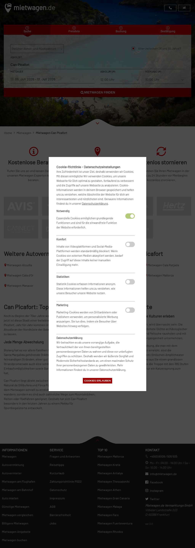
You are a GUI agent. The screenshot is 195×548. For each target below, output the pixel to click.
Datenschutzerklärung (95, 203)
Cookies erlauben (97, 380)
